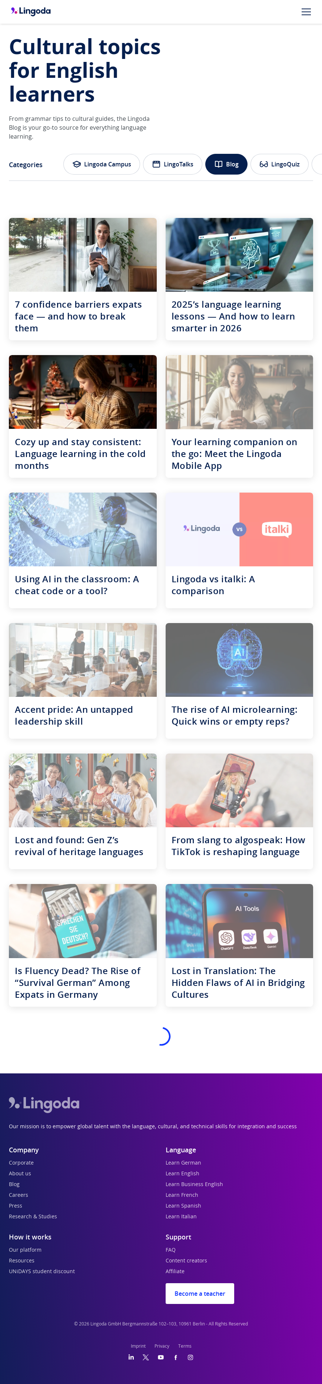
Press (15, 1206)
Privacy (162, 1346)
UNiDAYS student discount (42, 1271)
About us (20, 1173)
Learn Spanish (183, 1206)
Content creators (186, 1261)
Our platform (25, 1250)
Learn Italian (181, 1216)
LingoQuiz (279, 164)
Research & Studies (33, 1216)
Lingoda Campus (101, 164)
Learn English (182, 1173)
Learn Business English (194, 1184)
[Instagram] (190, 1357)
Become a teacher (200, 1293)
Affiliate (175, 1271)
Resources (21, 1261)
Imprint (138, 1346)
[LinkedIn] (131, 1357)
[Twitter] (146, 1357)
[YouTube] (161, 1357)
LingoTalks (172, 164)
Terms (185, 1346)
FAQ (171, 1250)
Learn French (182, 1195)
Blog (226, 164)
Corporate (21, 1163)
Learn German (183, 1163)
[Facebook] (176, 1357)
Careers (18, 1195)
